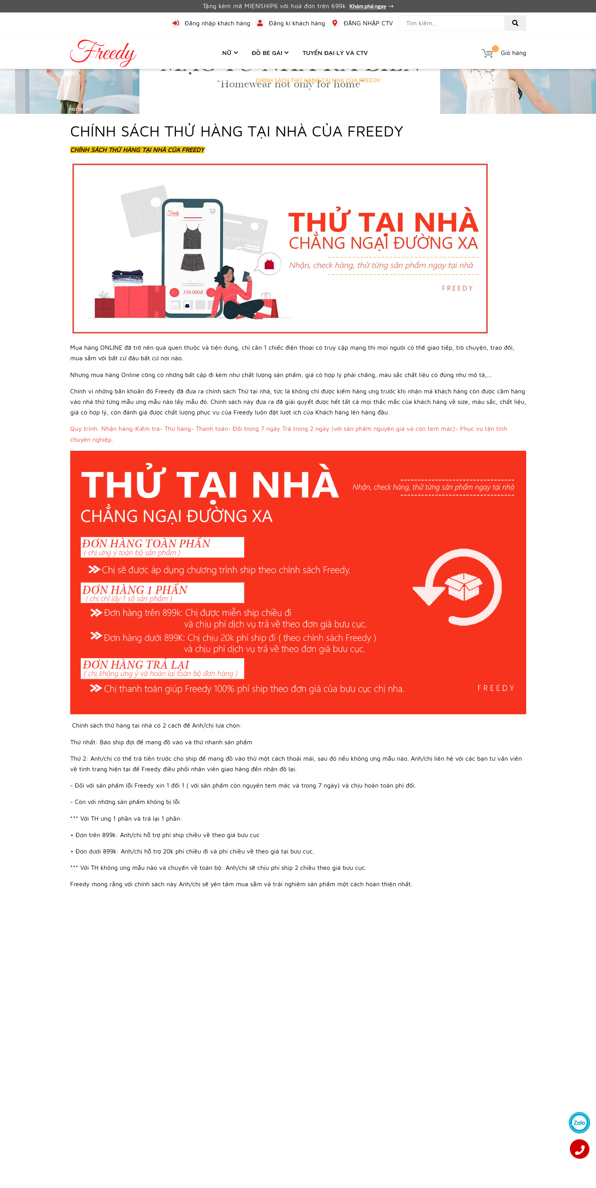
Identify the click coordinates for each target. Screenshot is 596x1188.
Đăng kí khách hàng (297, 23)
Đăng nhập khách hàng (217, 23)
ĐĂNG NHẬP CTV (368, 23)
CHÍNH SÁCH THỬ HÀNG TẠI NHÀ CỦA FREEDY (236, 130)
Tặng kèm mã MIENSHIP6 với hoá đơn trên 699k (298, 5)
